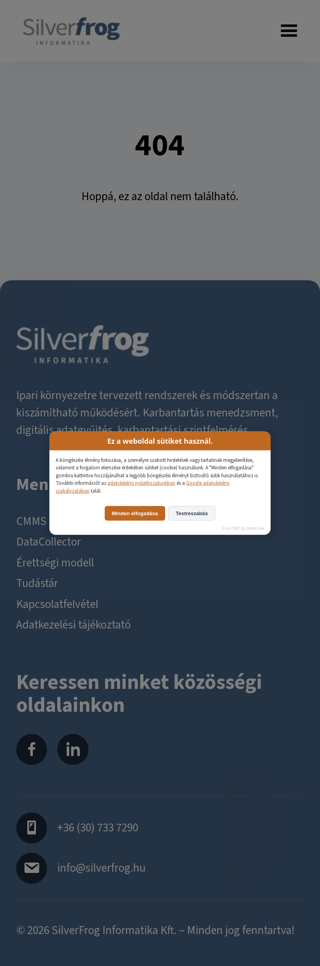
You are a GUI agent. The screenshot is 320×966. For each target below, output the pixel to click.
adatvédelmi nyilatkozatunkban (141, 483)
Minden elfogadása (135, 513)
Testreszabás (192, 513)
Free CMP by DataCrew (243, 528)
